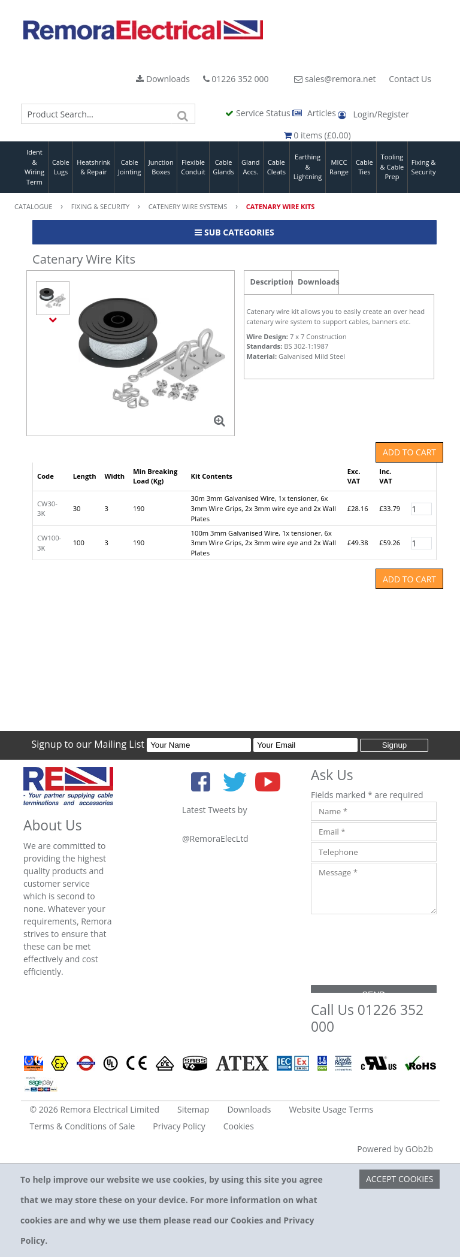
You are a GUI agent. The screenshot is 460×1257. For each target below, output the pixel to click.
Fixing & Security (423, 167)
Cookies (238, 1126)
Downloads (163, 78)
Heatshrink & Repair (93, 167)
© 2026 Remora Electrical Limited (95, 1109)
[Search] (183, 114)
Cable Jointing (129, 167)
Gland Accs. (250, 167)
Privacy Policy (179, 1126)
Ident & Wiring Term (34, 166)
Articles (315, 113)
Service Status (258, 113)
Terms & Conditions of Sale (82, 1126)
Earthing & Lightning (307, 166)
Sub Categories (234, 232)
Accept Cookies (400, 1179)
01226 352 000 (236, 78)
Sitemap (193, 1109)
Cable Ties (364, 167)
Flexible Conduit (193, 167)
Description (271, 282)
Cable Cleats (276, 167)
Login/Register (373, 114)
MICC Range (339, 167)
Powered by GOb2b (395, 1149)
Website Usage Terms (331, 1109)
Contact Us (410, 78)
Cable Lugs (60, 167)
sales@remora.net (335, 78)
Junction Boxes (161, 167)
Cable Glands (223, 167)
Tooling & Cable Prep (392, 166)
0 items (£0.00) (317, 135)
